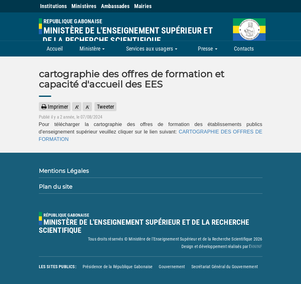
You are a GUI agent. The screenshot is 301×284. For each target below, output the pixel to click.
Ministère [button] (92, 48)
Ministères (84, 6)
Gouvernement (172, 266)
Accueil (55, 48)
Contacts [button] (244, 48)
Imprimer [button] (54, 106)
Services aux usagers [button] (152, 48)
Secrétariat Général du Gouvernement (224, 266)
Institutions (53, 6)
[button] (76, 106)
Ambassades (115, 6)
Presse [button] (207, 48)
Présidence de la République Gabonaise (118, 266)
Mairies (143, 6)
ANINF (256, 246)
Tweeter (105, 106)
